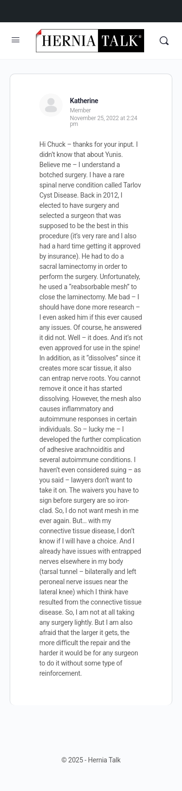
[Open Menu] (15, 39)
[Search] (164, 40)
